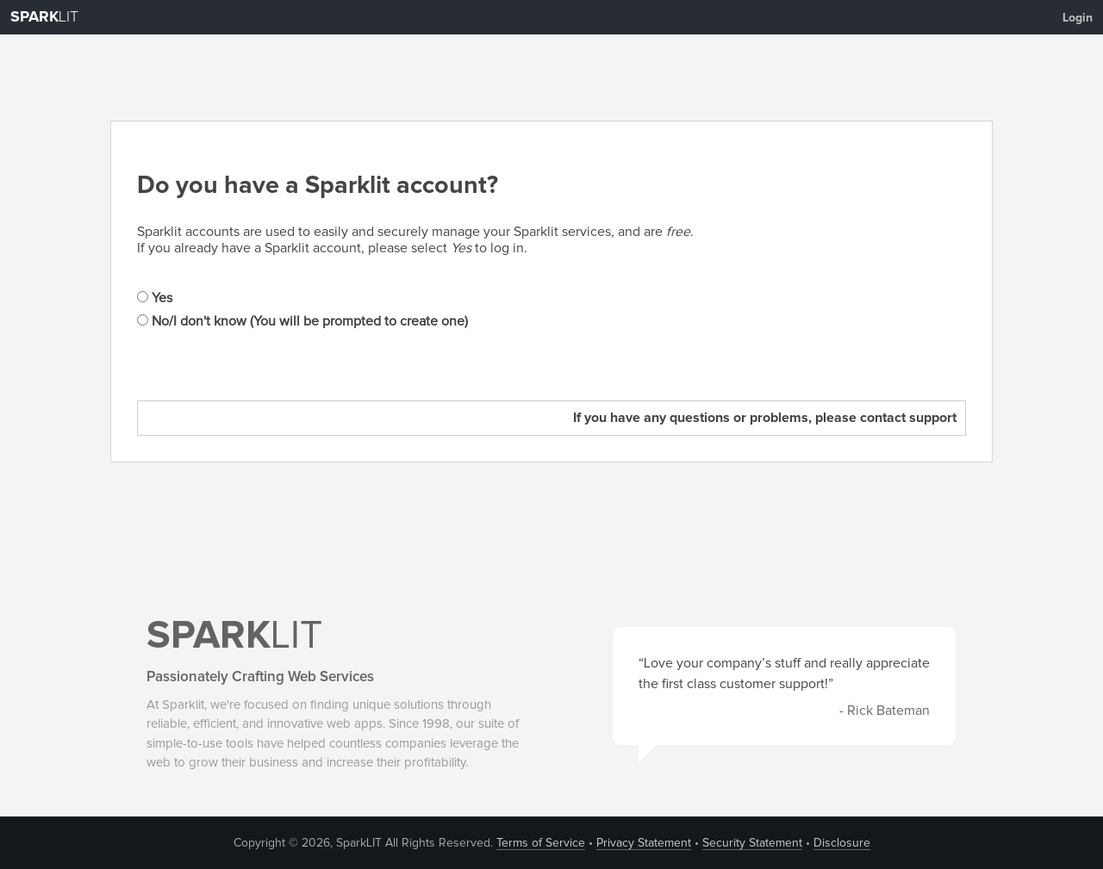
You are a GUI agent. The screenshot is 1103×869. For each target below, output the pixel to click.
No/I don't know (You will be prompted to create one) (302, 321)
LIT (44, 17)
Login (1077, 18)
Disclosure (841, 843)
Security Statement (752, 843)
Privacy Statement (643, 843)
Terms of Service (540, 843)
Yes (154, 298)
